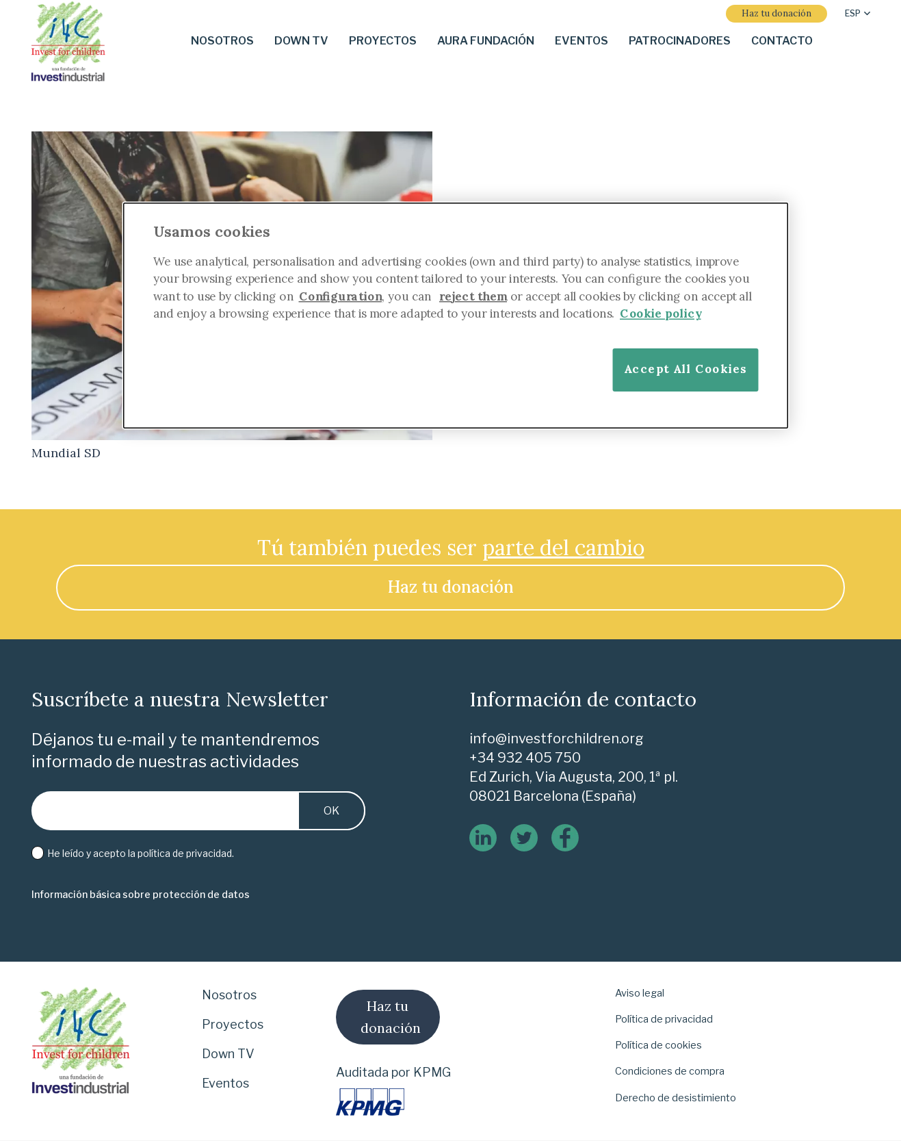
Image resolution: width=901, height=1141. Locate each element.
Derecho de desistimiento (675, 1098)
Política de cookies (658, 1045)
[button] (857, 13)
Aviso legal (639, 993)
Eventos (225, 1083)
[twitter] (524, 837)
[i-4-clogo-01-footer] (68, 41)
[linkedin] (483, 837)
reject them (473, 295)
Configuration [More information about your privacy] (340, 295)
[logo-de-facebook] (565, 837)
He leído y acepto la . (132, 853)
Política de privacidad (664, 1019)
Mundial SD (66, 453)
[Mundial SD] (231, 141)
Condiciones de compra (669, 1071)
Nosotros (229, 995)
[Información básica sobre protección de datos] (140, 895)
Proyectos (232, 1024)
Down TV (228, 1054)
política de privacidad (185, 853)
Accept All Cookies (684, 368)
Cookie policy (660, 313)
